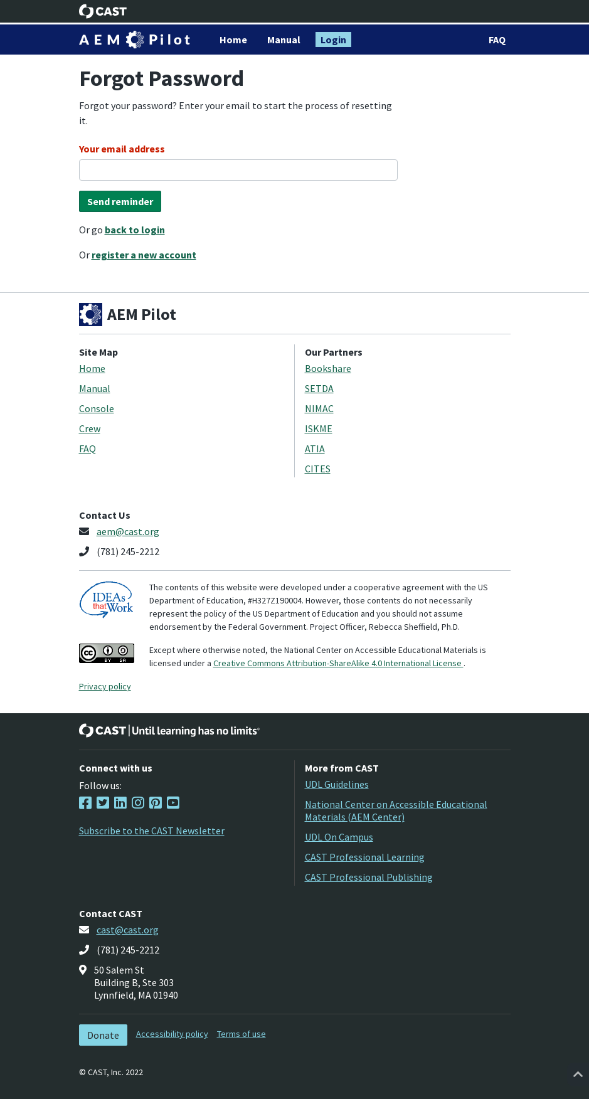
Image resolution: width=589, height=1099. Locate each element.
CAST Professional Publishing (369, 877)
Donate (103, 1035)
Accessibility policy (172, 1033)
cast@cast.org (128, 929)
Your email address (122, 148)
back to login (135, 229)
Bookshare (328, 368)
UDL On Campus (339, 837)
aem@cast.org (128, 531)
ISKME (318, 428)
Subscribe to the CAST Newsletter (152, 830)
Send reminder (120, 201)
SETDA (319, 388)
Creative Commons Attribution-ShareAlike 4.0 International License (338, 663)
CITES (318, 468)
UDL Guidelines (337, 784)
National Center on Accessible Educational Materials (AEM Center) (396, 810)
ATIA (315, 448)
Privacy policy (105, 686)
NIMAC (319, 408)
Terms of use (241, 1033)
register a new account (144, 254)
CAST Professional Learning (365, 857)
